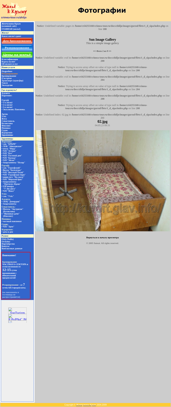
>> (110, 51)
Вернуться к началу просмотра (102, 237)
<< (94, 51)
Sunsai (97, 243)
